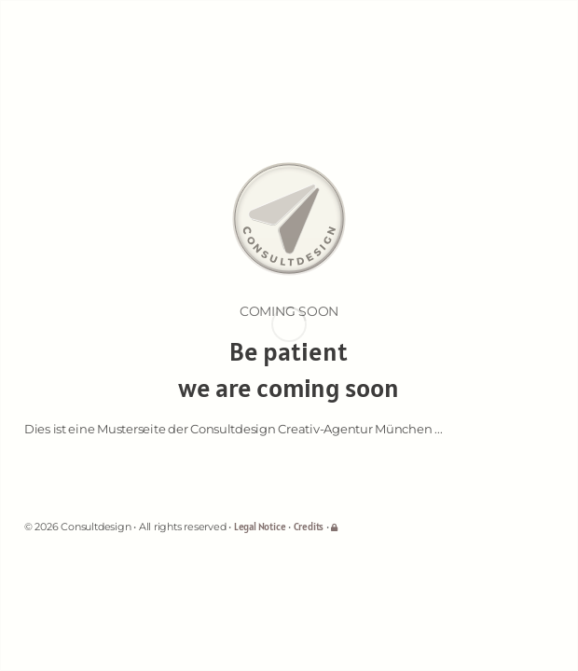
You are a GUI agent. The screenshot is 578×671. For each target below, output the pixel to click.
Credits (308, 526)
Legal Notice (259, 526)
